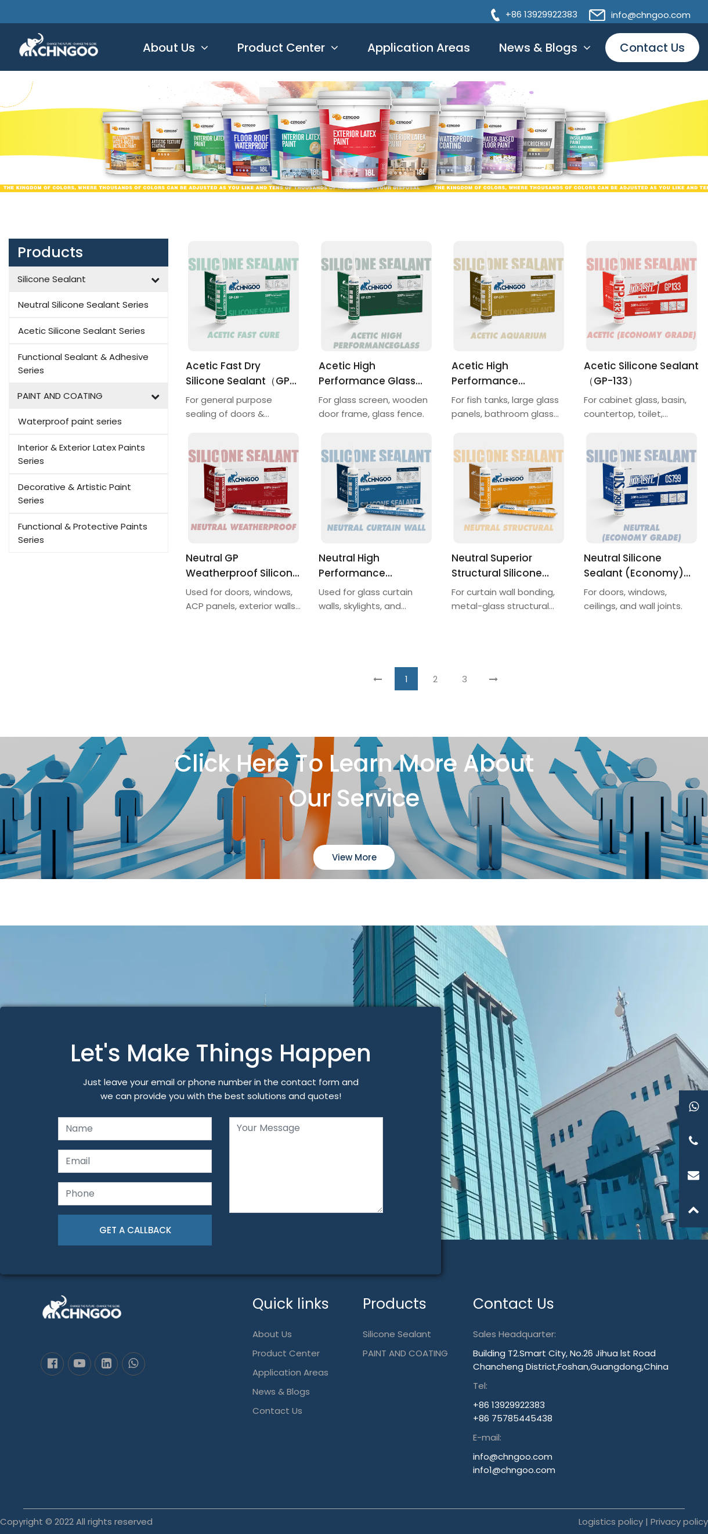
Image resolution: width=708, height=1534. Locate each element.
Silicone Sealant (51, 279)
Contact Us (652, 55)
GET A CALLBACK (135, 1230)
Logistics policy (611, 1521)
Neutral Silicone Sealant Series (83, 304)
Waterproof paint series (70, 421)
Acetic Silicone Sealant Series (81, 331)
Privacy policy (679, 1521)
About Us (169, 55)
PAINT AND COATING (60, 396)
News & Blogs (538, 55)
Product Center (281, 55)
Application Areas (418, 55)
